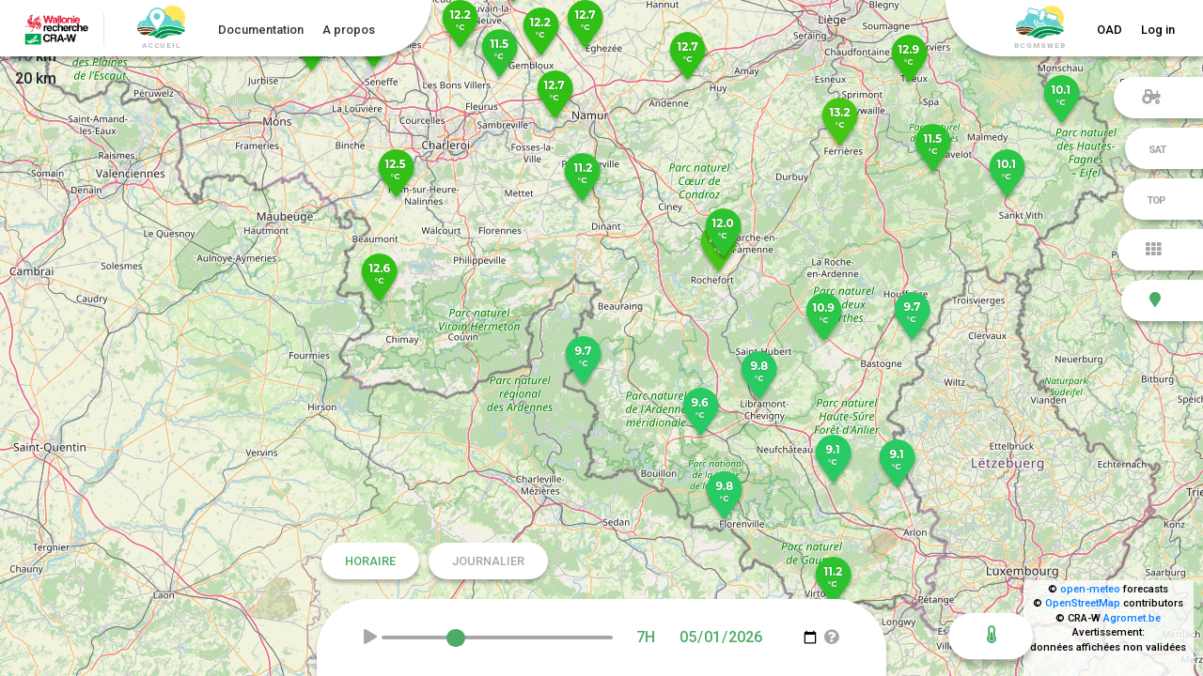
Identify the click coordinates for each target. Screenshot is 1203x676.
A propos (348, 30)
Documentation (261, 30)
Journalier (488, 561)
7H (645, 637)
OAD (1109, 30)
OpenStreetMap (1082, 603)
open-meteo (1090, 589)
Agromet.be (1132, 618)
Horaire (370, 561)
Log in (1158, 30)
